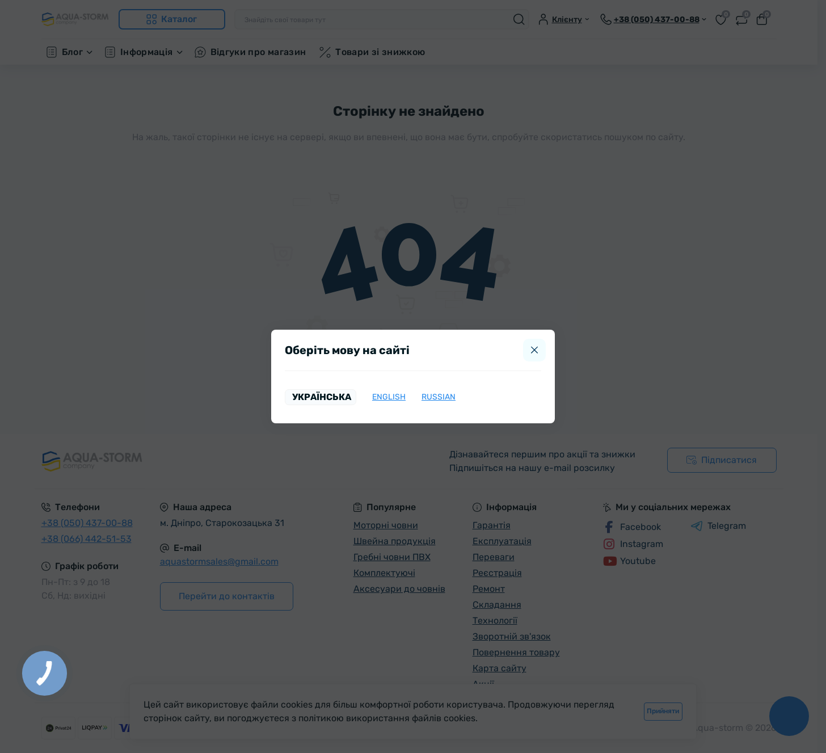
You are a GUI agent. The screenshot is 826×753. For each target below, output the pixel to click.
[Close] (534, 350)
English (389, 397)
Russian (439, 397)
